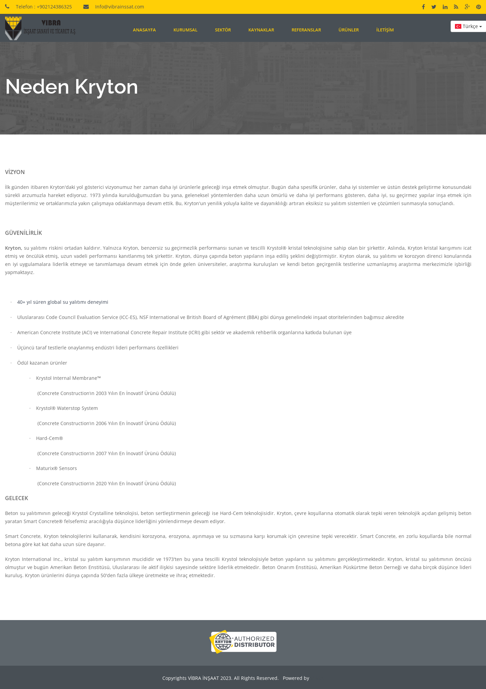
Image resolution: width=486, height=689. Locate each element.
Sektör (223, 30)
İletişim (385, 30)
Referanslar (306, 30)
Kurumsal (185, 30)
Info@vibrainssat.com (119, 6)
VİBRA (316, 678)
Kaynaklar (261, 30)
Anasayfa (144, 30)
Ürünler (349, 30)
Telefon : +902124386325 (44, 6)
